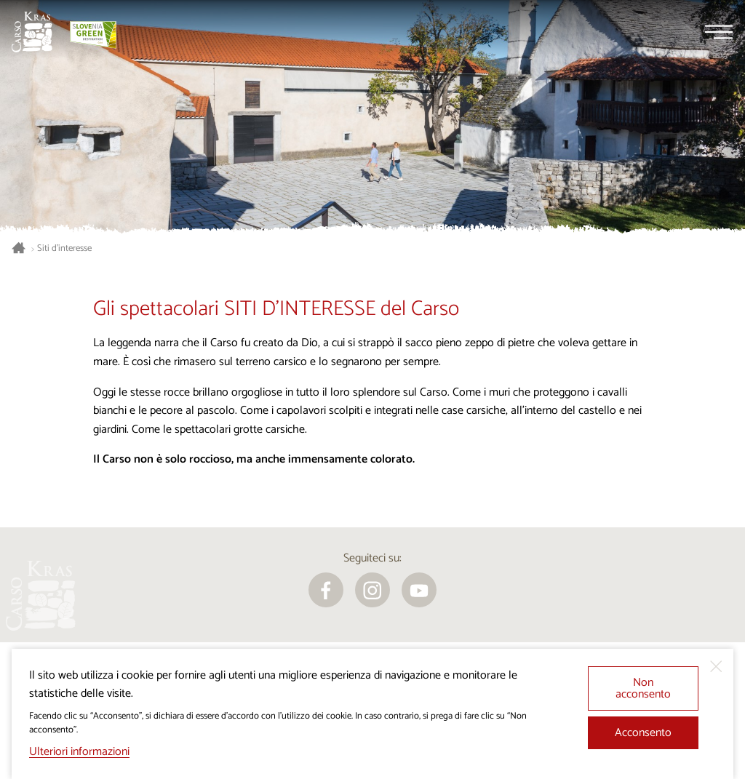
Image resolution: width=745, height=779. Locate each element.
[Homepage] (32, 32)
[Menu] (718, 32)
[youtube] (419, 589)
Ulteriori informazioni (79, 752)
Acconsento (643, 733)
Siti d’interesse (64, 249)
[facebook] (325, 589)
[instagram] (372, 589)
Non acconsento (643, 688)
